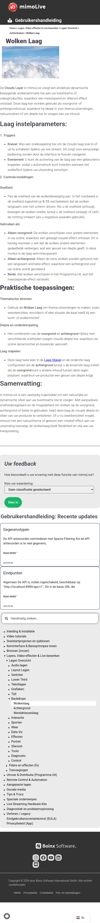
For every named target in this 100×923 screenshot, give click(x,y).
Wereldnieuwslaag (26, 713)
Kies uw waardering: (18, 483)
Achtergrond (22, 708)
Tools (15, 751)
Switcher (17, 675)
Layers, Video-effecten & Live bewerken (33, 656)
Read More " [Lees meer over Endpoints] (10, 596)
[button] (7, 916)
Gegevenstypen (16, 529)
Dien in (13, 502)
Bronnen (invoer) (18, 651)
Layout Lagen (20, 670)
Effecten (17, 737)
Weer (14, 727)
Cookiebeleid (46, 893)
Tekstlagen (18, 684)
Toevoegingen (18, 770)
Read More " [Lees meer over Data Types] (10, 553)
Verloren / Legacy (19, 814)
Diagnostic (18, 756)
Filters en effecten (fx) (24, 765)
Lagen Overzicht (68, 28)
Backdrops (18, 698)
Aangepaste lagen (19, 784)
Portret (16, 741)
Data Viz (17, 732)
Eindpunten (12, 573)
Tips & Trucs (15, 794)
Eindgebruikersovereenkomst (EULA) (31, 818)
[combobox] (50, 618)
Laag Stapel (52, 360)
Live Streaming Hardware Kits (27, 804)
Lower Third (19, 679)
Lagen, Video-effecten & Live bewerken (38, 28)
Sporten (16, 722)
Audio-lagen (19, 665)
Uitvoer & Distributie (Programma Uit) (32, 775)
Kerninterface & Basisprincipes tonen (32, 646)
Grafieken (17, 689)
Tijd (13, 694)
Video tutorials (16, 636)
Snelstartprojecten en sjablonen (28, 641)
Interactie (17, 717)
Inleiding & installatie (21, 631)
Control (16, 760)
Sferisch (16, 746)
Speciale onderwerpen (22, 799)
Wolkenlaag (21, 703)
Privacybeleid (30, 893)
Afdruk (17, 893)
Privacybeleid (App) (20, 823)
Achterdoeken (17, 33)
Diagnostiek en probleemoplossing (30, 809)
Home (13, 28)
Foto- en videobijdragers (68, 893)
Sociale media (16, 789)
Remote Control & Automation (27, 780)
